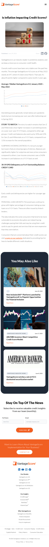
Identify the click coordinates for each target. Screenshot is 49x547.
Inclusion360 (24, 499)
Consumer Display (29, 529)
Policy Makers (23, 532)
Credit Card (19, 529)
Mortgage (8, 529)
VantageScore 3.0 (24, 488)
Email (27, 418)
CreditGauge (24, 497)
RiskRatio (24, 502)
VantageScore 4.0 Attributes (24, 485)
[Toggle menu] (46, 4)
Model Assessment (24, 519)
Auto (13, 529)
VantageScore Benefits (24, 514)
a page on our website (13, 238)
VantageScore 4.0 (24, 477)
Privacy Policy (20, 542)
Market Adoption (24, 516)
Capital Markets (11, 532)
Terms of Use (29, 542)
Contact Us (24, 452)
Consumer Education (36, 532)
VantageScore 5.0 (24, 482)
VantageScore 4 (24, 480)
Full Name (5, 418)
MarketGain (24, 505)
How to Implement (24, 522)
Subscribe (24, 430)
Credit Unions (40, 529)
